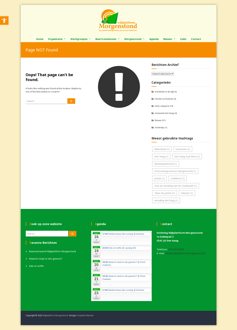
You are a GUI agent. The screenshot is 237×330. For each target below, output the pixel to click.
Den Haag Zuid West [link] (187, 156)
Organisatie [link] (57, 39)
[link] (4, 20)
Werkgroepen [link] (80, 39)
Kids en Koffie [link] (36, 266)
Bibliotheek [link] (162, 149)
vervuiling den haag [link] (166, 200)
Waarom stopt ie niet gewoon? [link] (45, 258)
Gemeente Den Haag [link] (164, 113)
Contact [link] (196, 39)
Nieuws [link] (169, 39)
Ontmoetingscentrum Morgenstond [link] (175, 171)
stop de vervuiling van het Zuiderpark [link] (175, 185)
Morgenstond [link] (134, 39)
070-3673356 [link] (176, 249)
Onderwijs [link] (159, 127)
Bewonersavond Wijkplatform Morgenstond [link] (52, 251)
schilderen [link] (178, 178)
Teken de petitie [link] (164, 193)
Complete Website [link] (85, 315)
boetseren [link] (183, 149)
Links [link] (183, 39)
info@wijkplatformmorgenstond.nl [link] (185, 253)
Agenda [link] (154, 39)
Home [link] (39, 39)
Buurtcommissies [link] (107, 39)
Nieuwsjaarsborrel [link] (165, 163)
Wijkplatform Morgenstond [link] (55, 315)
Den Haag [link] (161, 156)
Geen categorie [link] (162, 106)
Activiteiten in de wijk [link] (164, 91)
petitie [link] (159, 178)
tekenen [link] (187, 193)
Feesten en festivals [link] (164, 98)
